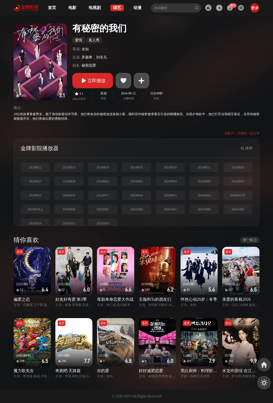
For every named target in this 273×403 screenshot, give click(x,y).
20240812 (35, 167)
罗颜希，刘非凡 (94, 57)
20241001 (102, 209)
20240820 (170, 167)
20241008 (204, 209)
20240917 (102, 195)
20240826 (237, 167)
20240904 (170, 181)
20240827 (35, 181)
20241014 (35, 223)
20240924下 (238, 195)
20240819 (136, 167)
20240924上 (35, 209)
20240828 (69, 181)
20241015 (69, 223)
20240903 (136, 181)
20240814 (102, 167)
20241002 (136, 209)
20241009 (237, 209)
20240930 (69, 209)
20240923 (170, 195)
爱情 (78, 40)
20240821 (204, 167)
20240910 (237, 181)
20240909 (204, 181)
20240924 (204, 195)
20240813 (69, 167)
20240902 (102, 181)
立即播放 (93, 80)
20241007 (170, 209)
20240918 (136, 195)
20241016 (102, 223)
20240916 (69, 195)
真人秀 (94, 40)
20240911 (35, 195)
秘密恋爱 (89, 65)
